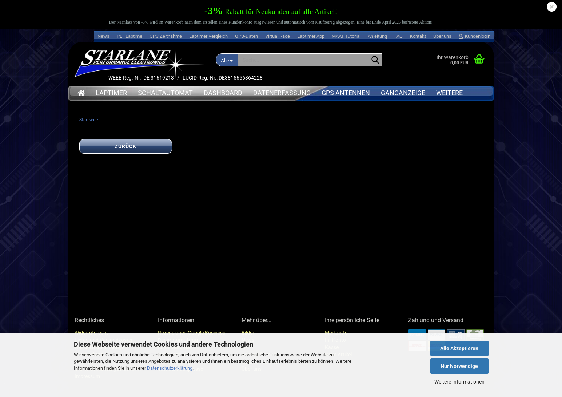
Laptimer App (310, 36)
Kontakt (418, 36)
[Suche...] (227, 59)
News (103, 36)
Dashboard (223, 93)
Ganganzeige (403, 93)
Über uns (442, 36)
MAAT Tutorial (346, 36)
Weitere (449, 93)
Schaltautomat (165, 93)
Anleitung (377, 36)
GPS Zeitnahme (166, 36)
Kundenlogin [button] (474, 36)
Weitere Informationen (459, 382)
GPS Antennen (346, 93)
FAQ (398, 36)
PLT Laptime (129, 36)
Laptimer (111, 93)
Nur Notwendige (459, 366)
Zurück (125, 147)
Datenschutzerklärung (169, 368)
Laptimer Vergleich (208, 36)
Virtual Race (277, 36)
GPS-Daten (246, 36)
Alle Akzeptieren (459, 348)
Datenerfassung (282, 93)
